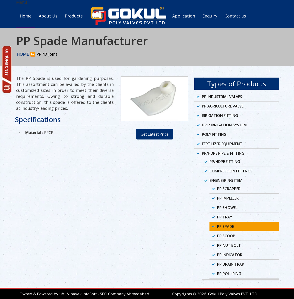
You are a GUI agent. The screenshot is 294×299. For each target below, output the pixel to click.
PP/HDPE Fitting (224, 161)
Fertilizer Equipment (222, 143)
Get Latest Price (155, 134)
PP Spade (225, 226)
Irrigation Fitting (220, 115)
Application (183, 16)
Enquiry (209, 16)
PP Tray (224, 217)
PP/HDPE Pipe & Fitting (223, 153)
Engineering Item (225, 180)
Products (74, 16)
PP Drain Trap (230, 264)
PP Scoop (226, 235)
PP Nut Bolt (229, 245)
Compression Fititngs (230, 171)
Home (25, 16)
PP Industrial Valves (222, 96)
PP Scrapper (228, 188)
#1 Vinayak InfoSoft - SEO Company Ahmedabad (105, 293)
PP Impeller (228, 198)
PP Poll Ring (229, 273)
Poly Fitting (214, 134)
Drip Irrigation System (224, 125)
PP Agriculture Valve (222, 106)
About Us (48, 16)
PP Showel (227, 207)
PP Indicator (229, 254)
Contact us (235, 16)
